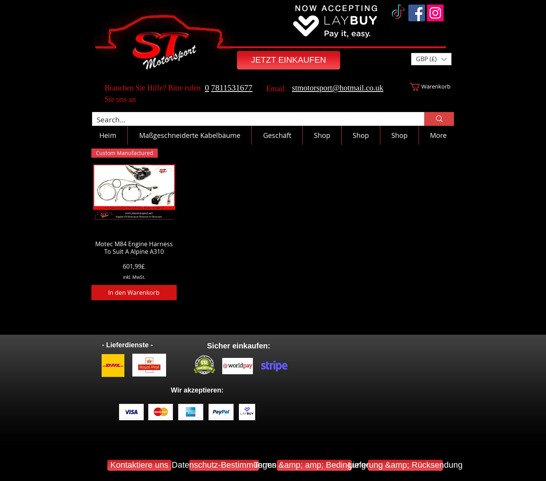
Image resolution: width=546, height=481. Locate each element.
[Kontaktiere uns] (139, 465)
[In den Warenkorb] (134, 292)
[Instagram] (435, 13)
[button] (431, 59)
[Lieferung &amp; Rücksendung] (405, 465)
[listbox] (431, 59)
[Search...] (252, 120)
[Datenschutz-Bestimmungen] (224, 465)
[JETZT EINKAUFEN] (288, 60)
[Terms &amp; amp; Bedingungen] (314, 465)
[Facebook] (416, 13)
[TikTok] (398, 13)
